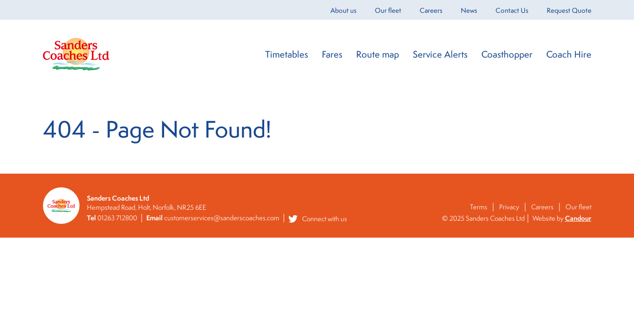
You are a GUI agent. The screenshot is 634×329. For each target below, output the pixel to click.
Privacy (509, 207)
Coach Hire (568, 54)
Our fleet (388, 10)
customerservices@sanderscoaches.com (221, 218)
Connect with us (317, 218)
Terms (478, 207)
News (469, 10)
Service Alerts (440, 54)
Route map (377, 54)
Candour (578, 218)
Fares (332, 54)
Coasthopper (507, 54)
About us (343, 10)
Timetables (286, 54)
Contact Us (511, 10)
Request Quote (569, 10)
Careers (431, 10)
